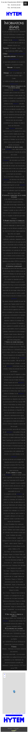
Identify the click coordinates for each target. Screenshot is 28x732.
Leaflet (12, 713)
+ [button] (4, 674)
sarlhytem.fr (15, 40)
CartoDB (23, 713)
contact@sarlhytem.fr (14, 59)
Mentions (10, 728)
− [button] (4, 677)
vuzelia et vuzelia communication (17, 53)
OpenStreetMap (18, 713)
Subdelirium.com (14, 84)
